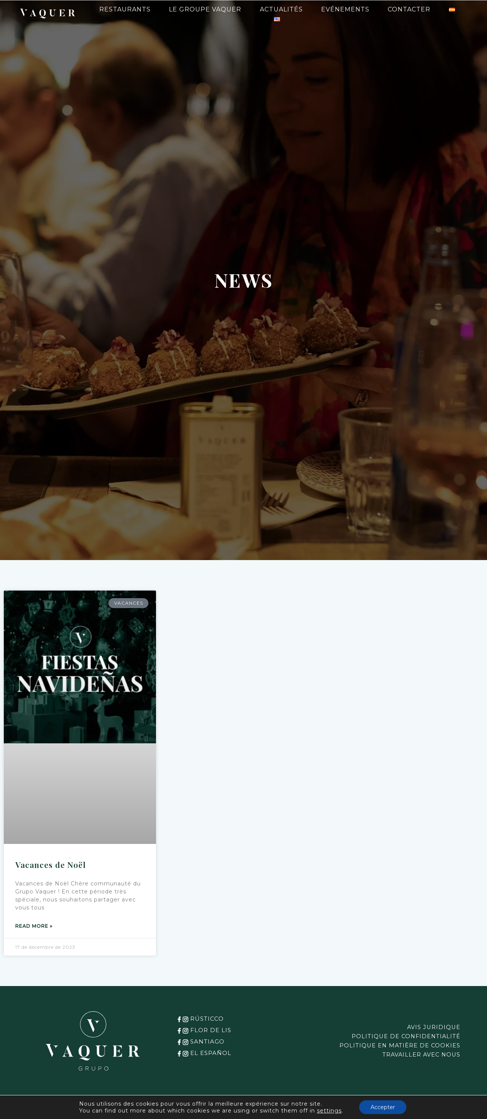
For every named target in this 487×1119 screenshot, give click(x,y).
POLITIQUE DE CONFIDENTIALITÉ (402, 1036)
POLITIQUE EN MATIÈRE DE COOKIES (395, 1045)
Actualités (281, 9)
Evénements (345, 9)
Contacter (409, 9)
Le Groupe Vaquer (205, 9)
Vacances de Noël (50, 864)
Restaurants (125, 9)
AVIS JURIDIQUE (432, 1027)
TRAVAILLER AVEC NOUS (418, 1054)
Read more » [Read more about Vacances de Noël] (34, 926)
